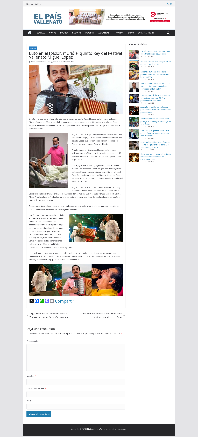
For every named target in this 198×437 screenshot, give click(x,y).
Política (64, 33)
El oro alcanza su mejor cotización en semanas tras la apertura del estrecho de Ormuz (155, 156)
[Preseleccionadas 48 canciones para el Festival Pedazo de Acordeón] (134, 54)
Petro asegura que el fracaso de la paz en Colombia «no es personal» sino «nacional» (154, 133)
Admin (55, 62)
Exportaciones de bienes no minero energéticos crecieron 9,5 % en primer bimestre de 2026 (155, 98)
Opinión (120, 33)
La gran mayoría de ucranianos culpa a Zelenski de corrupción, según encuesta (47, 315)
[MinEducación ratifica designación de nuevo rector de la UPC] (134, 65)
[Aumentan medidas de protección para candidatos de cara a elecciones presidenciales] (134, 110)
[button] (110, 33)
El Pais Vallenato (93, 429)
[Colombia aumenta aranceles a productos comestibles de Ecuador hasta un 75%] (134, 75)
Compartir (64, 301)
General (41, 33)
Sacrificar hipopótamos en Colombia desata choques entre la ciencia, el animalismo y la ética (155, 145)
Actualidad (103, 33)
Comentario (33, 341)
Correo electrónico (36, 388)
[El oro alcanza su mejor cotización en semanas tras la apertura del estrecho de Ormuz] (134, 157)
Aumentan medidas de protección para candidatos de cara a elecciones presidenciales (155, 109)
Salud (131, 33)
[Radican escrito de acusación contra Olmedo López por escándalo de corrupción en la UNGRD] (134, 87)
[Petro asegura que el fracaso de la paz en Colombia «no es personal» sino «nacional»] (134, 134)
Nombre (31, 376)
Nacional (76, 33)
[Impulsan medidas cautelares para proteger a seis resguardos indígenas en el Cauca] (134, 122)
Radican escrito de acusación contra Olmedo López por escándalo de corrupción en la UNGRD (155, 86)
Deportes (89, 33)
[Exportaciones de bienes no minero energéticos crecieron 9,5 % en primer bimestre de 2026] (134, 98)
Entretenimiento (146, 33)
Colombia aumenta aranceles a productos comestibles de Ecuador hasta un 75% (154, 74)
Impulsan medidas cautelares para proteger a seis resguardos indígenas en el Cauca (155, 121)
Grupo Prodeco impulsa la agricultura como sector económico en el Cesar (102, 315)
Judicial (52, 33)
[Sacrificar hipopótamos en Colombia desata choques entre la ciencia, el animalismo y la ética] (134, 145)
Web (28, 400)
